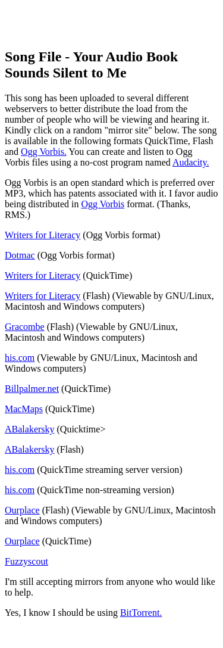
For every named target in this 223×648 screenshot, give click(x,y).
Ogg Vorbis (102, 204)
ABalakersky (30, 429)
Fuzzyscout (26, 561)
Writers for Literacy (42, 235)
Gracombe (25, 327)
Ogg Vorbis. (44, 152)
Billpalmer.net (32, 389)
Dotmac (20, 255)
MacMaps (24, 409)
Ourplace (22, 510)
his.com (19, 358)
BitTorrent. (141, 613)
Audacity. (190, 162)
